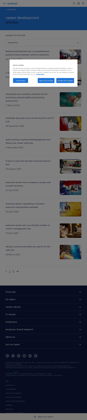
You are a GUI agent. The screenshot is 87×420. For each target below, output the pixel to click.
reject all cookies (46, 80)
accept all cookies (65, 80)
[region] (43, 73)
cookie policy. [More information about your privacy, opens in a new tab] (40, 74)
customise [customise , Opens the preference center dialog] (20, 80)
